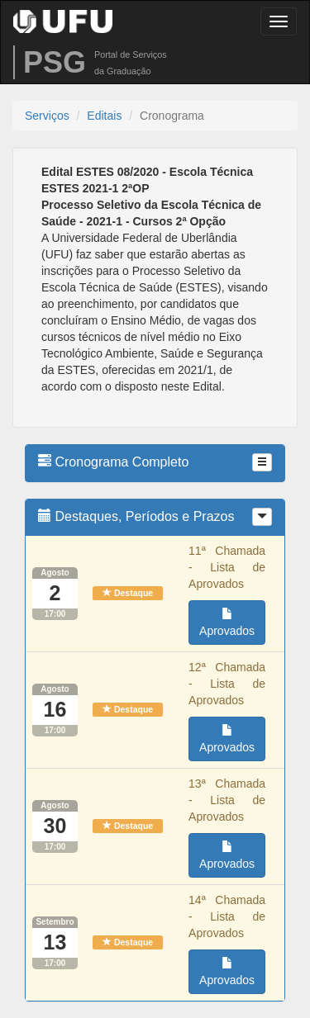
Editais (104, 115)
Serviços (47, 115)
